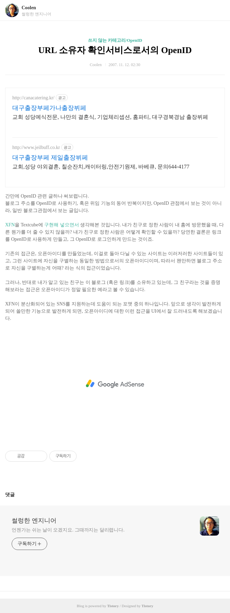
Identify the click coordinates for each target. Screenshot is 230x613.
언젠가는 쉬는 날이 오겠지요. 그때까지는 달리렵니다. (68, 530)
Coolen (29, 7)
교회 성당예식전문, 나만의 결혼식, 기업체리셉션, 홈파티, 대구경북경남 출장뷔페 (110, 117)
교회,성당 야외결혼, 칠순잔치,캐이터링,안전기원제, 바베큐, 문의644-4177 (100, 167)
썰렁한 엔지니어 (34, 520)
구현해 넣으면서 (61, 224)
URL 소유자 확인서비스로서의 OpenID (115, 50)
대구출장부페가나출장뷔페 (49, 107)
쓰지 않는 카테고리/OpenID (115, 40)
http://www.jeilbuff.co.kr (36, 147)
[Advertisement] (115, 384)
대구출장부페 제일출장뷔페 (50, 157)
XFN (10, 224)
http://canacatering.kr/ (33, 97)
